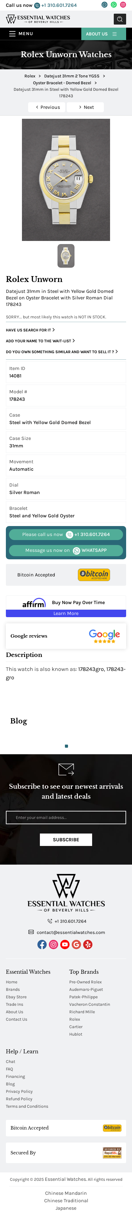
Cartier (76, 1026)
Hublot (75, 1034)
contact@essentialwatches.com (66, 932)
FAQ (9, 1069)
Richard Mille (82, 1011)
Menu (26, 33)
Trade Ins (14, 1004)
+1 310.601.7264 (55, 5)
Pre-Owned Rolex (85, 982)
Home (11, 982)
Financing (15, 1076)
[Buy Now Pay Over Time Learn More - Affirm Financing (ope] (66, 606)
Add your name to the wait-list (40, 340)
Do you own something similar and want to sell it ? (62, 351)
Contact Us (16, 1019)
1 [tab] (66, 746)
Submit (120, 19)
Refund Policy (19, 1099)
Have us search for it (30, 330)
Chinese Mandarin (66, 1193)
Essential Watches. (66, 1179)
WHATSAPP (66, 550)
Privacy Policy (19, 1091)
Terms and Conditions (27, 1106)
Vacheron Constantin (89, 1004)
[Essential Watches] (38, 18)
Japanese (66, 1208)
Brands (13, 989)
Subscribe (66, 840)
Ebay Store (16, 997)
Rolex (74, 1019)
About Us (101, 33)
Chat (10, 1061)
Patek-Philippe (83, 997)
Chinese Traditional (66, 1200)
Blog (10, 1084)
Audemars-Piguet (86, 989)
